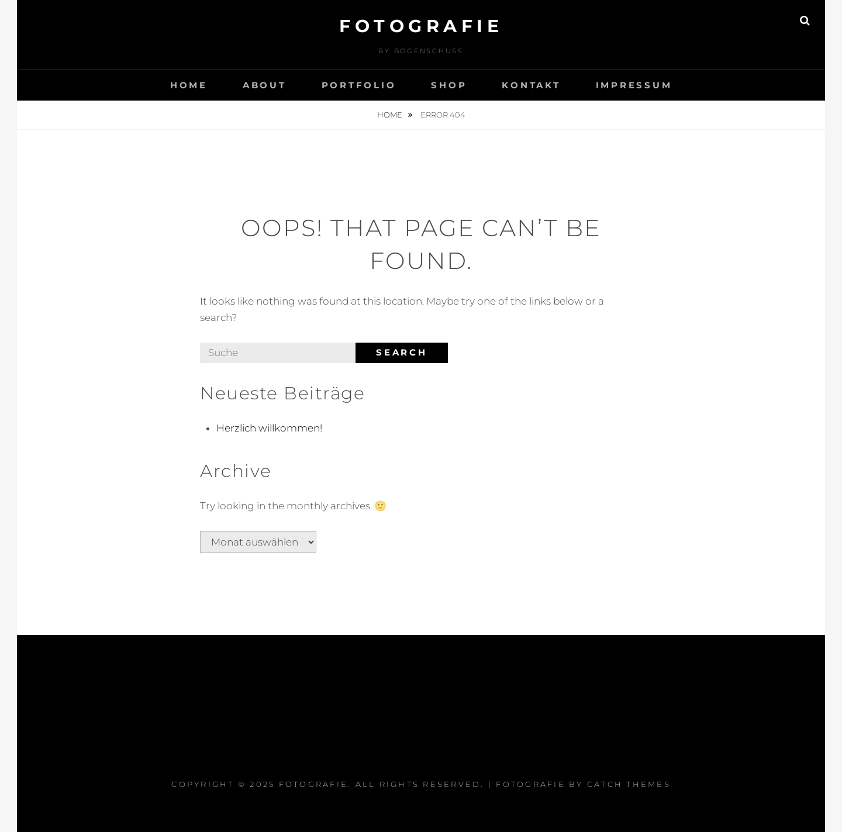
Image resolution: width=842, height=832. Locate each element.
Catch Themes (629, 784)
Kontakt (531, 85)
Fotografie (421, 26)
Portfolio (359, 85)
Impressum (634, 85)
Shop (449, 85)
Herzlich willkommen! (269, 428)
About (265, 85)
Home (189, 85)
